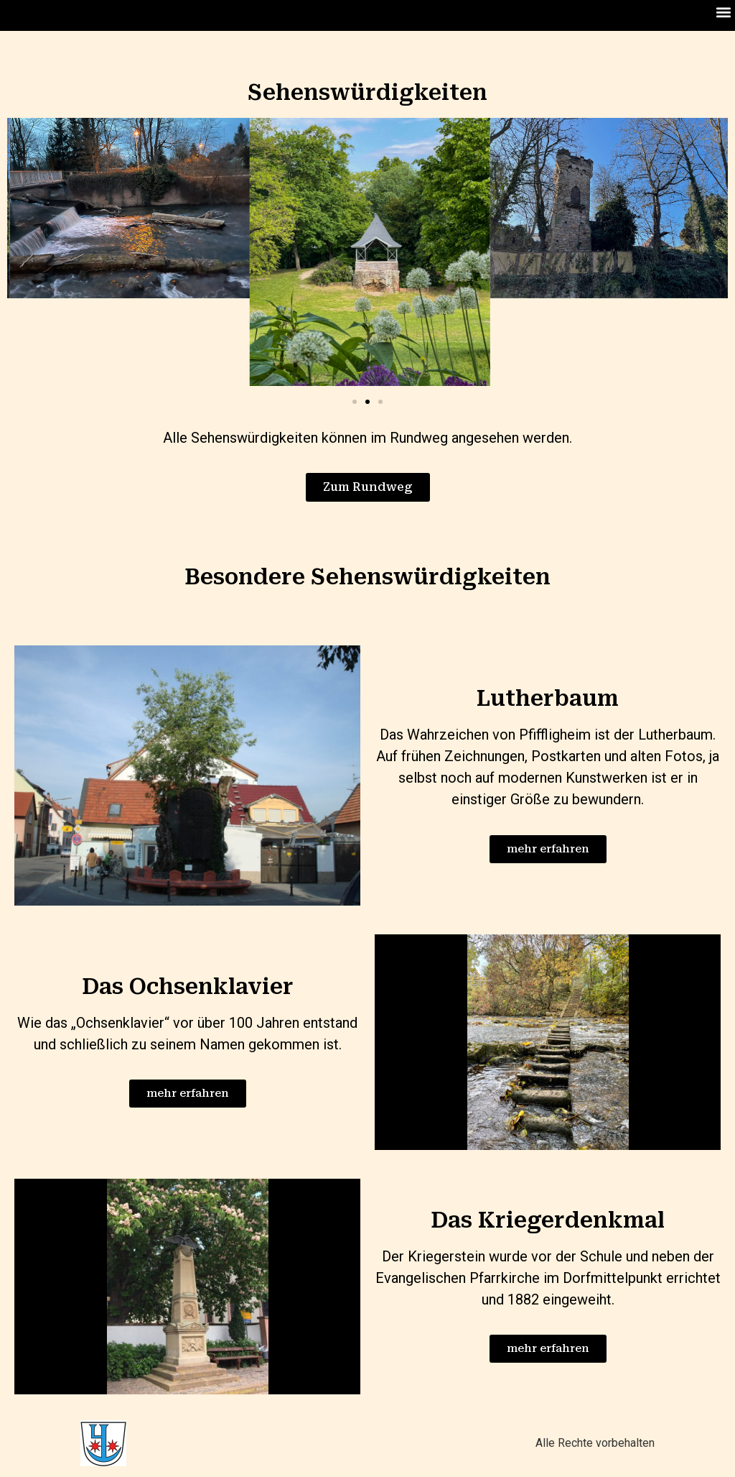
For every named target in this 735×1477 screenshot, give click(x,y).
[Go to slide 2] (367, 402)
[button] (723, 12)
